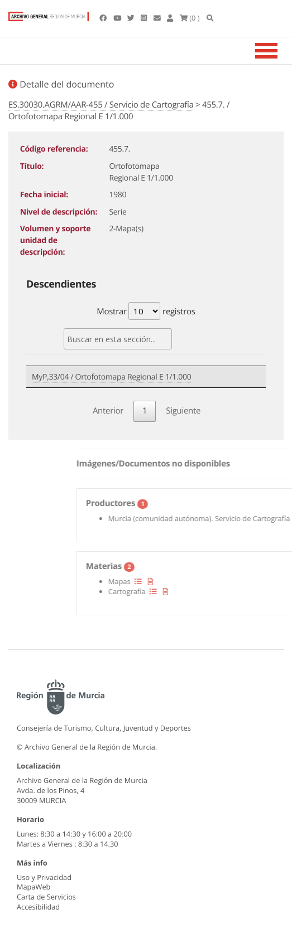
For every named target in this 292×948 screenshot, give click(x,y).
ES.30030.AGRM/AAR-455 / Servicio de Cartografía (100, 104)
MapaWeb (33, 887)
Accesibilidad (38, 907)
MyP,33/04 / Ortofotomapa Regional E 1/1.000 (111, 377)
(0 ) (190, 18)
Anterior (108, 410)
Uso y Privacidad (44, 877)
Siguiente (183, 410)
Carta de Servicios (46, 897)
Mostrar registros (146, 311)
